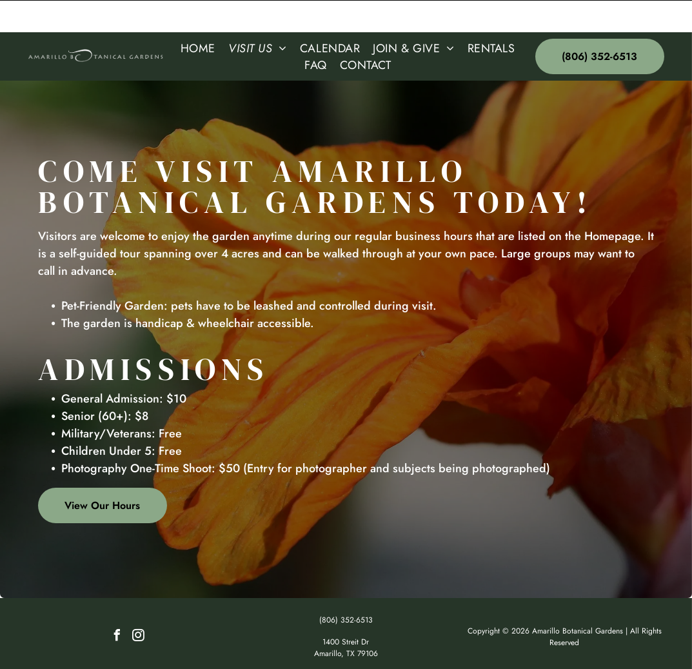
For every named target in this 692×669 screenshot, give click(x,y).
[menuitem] (198, 16)
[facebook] (117, 604)
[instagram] (138, 604)
